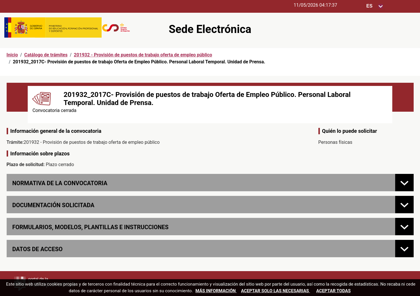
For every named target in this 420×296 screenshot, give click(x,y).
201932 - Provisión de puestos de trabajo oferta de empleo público (143, 55)
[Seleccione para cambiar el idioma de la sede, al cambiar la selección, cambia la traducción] (374, 6)
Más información (216, 290)
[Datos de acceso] (404, 248)
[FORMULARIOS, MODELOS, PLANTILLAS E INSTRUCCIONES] (404, 226)
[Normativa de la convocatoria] (404, 182)
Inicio (12, 55)
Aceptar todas (333, 290)
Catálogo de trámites (46, 55)
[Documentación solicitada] (404, 204)
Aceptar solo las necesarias (275, 290)
